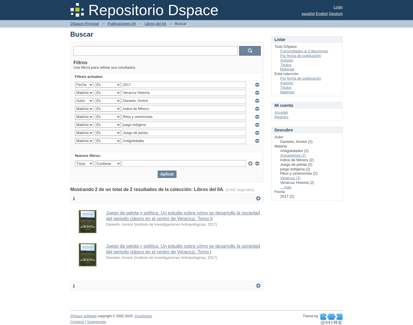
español (308, 13)
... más (285, 187)
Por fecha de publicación (300, 56)
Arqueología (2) (293, 155)
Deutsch (336, 13)
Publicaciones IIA (122, 23)
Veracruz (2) (290, 178)
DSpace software (83, 316)
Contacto (77, 322)
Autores (286, 60)
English (322, 13)
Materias (287, 69)
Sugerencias (96, 322)
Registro (281, 117)
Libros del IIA (155, 23)
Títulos (285, 65)
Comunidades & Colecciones (304, 51)
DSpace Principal (84, 23)
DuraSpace (143, 316)
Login (338, 7)
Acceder (281, 112)
